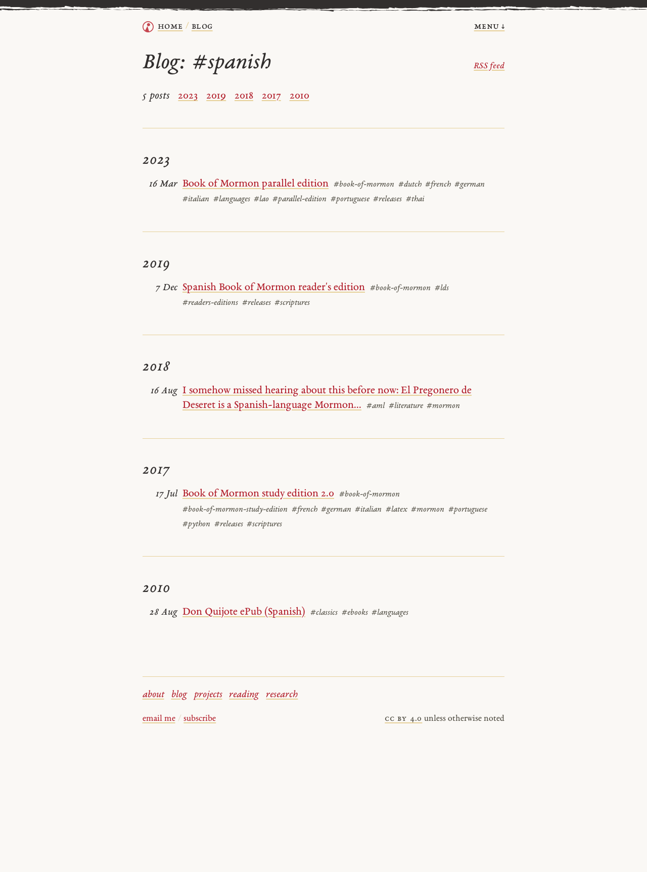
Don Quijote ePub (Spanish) (243, 612)
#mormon (443, 406)
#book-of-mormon (364, 184)
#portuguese (350, 199)
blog (179, 695)
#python (196, 524)
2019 (216, 96)
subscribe (199, 718)
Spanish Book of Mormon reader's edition (273, 287)
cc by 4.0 (403, 718)
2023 (188, 96)
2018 (244, 96)
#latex (396, 510)
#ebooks (355, 613)
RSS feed (489, 66)
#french (438, 184)
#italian (195, 199)
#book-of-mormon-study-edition (235, 510)
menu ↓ (489, 26)
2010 (299, 96)
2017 (271, 96)
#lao (261, 199)
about (153, 695)
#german (469, 184)
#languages (231, 199)
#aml (375, 406)
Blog (202, 26)
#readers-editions (210, 303)
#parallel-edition (299, 199)
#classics (324, 613)
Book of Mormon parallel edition (255, 184)
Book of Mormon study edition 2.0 (258, 493)
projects (208, 695)
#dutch (410, 184)
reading (244, 695)
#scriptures (292, 303)
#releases (387, 199)
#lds (442, 288)
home (170, 26)
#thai (415, 199)
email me (159, 718)
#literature (406, 406)
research (282, 695)
